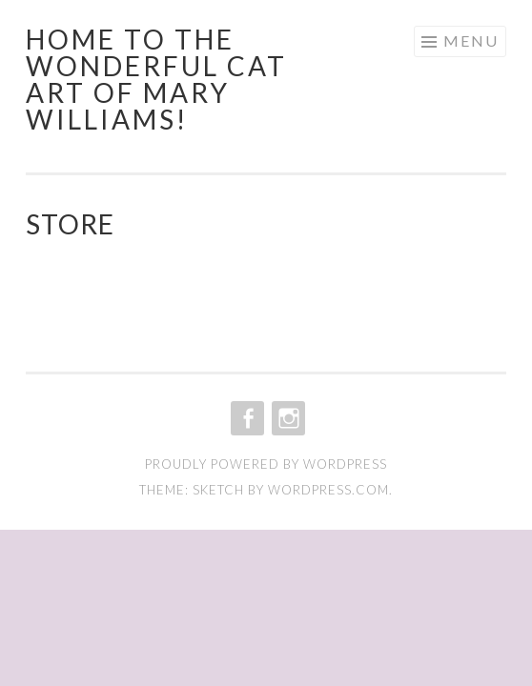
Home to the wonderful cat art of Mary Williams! (156, 79)
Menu (471, 40)
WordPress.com (328, 489)
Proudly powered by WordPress (266, 464)
